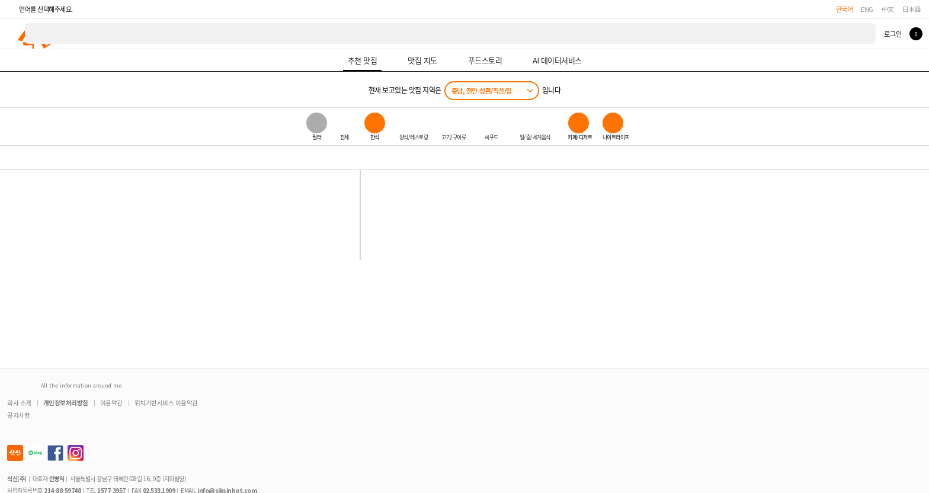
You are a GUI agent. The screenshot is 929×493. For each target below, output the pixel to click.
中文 (888, 9)
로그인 (892, 34)
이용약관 (111, 402)
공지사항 (18, 415)
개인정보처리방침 (65, 402)
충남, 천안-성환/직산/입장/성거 (491, 90)
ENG (867, 9)
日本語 (911, 9)
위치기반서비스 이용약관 (166, 402)
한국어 (844, 9)
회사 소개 (19, 402)
